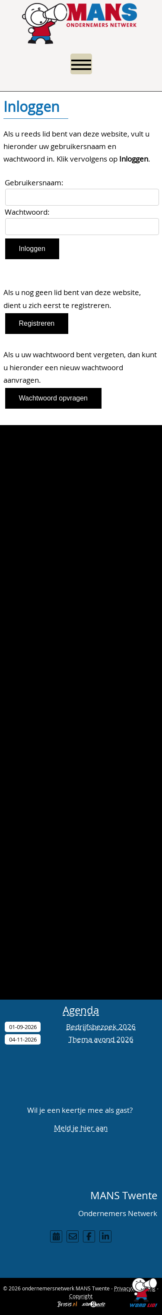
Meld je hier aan (81, 1128)
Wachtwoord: (27, 212)
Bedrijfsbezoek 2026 (101, 1027)
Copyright (80, 1296)
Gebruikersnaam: (34, 182)
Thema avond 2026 (101, 1039)
